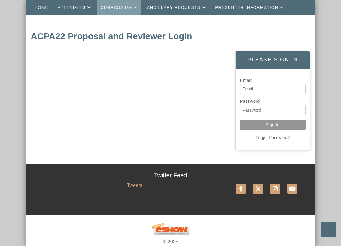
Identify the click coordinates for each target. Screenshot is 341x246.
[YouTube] (292, 188)
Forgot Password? (273, 137)
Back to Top (328, 229)
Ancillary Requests (176, 7)
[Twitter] (258, 188)
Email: (246, 80)
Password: (250, 101)
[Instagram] (275, 188)
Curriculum (118, 7)
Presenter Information (249, 7)
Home (41, 7)
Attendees (74, 7)
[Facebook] (241, 188)
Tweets (134, 185)
